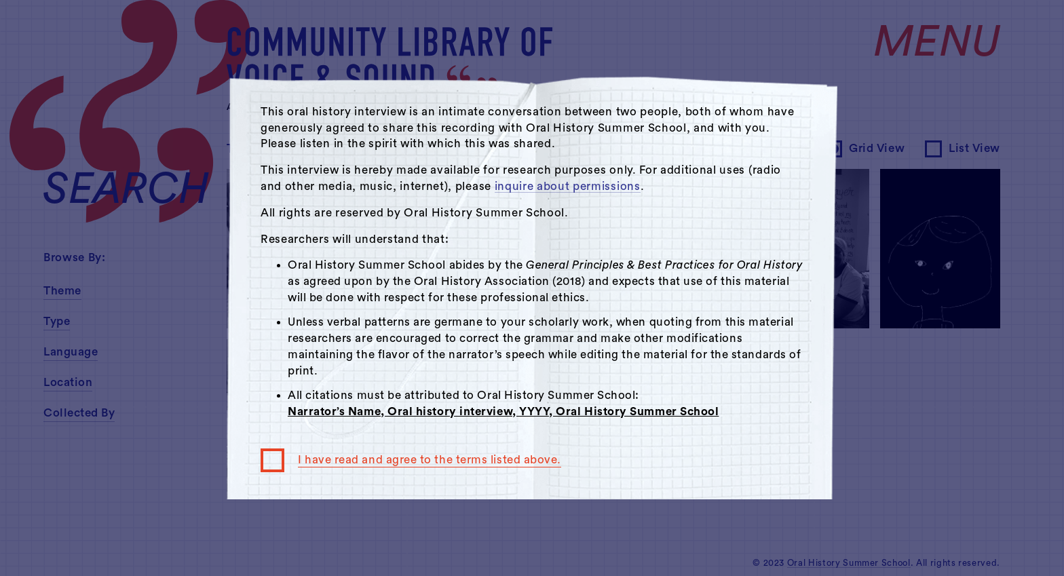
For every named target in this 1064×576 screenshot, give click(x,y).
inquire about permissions (568, 186)
